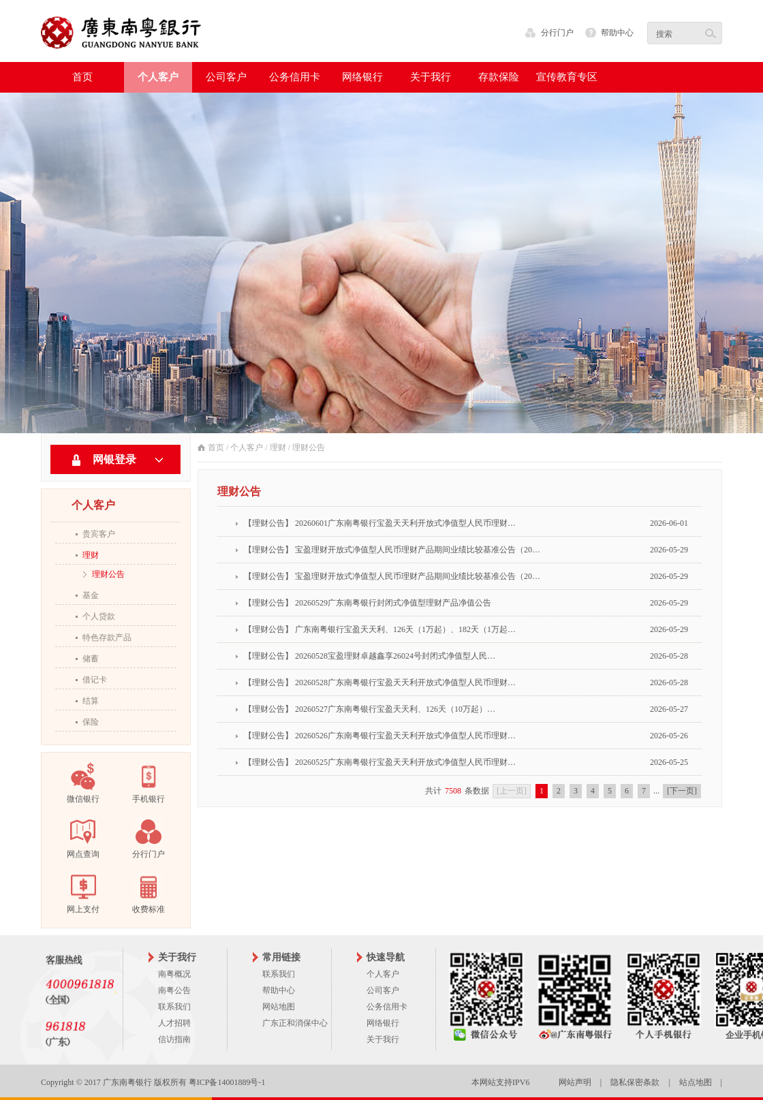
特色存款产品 (106, 637)
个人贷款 (98, 616)
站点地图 (695, 1082)
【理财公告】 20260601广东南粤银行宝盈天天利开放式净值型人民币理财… (380, 523)
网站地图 (278, 1006)
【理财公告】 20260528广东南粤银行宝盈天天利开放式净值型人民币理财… (380, 682)
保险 (90, 722)
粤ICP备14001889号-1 (227, 1082)
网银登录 (114, 459)
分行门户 (557, 32)
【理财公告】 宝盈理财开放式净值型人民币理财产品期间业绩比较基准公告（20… (392, 549)
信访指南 (174, 1039)
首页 (82, 77)
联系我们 (174, 1006)
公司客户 (383, 990)
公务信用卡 (387, 1006)
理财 (90, 555)
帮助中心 (617, 32)
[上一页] (512, 791)
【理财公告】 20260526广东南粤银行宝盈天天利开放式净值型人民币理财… (380, 735)
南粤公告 (174, 990)
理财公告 (108, 574)
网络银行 (383, 1023)
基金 (90, 595)
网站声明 (575, 1082)
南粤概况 (174, 974)
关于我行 (383, 1039)
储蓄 (90, 658)
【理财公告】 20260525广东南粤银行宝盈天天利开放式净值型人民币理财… (380, 762)
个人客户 (246, 447)
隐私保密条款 (634, 1082)
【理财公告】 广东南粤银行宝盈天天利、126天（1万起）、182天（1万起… (380, 629)
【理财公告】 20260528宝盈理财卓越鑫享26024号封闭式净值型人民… (369, 656)
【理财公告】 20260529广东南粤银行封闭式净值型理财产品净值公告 (367, 603)
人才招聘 (174, 1023)
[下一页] (682, 791)
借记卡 (94, 680)
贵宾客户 (98, 534)
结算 (90, 701)
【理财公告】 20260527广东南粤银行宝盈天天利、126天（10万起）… (369, 709)
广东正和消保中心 (295, 1023)
